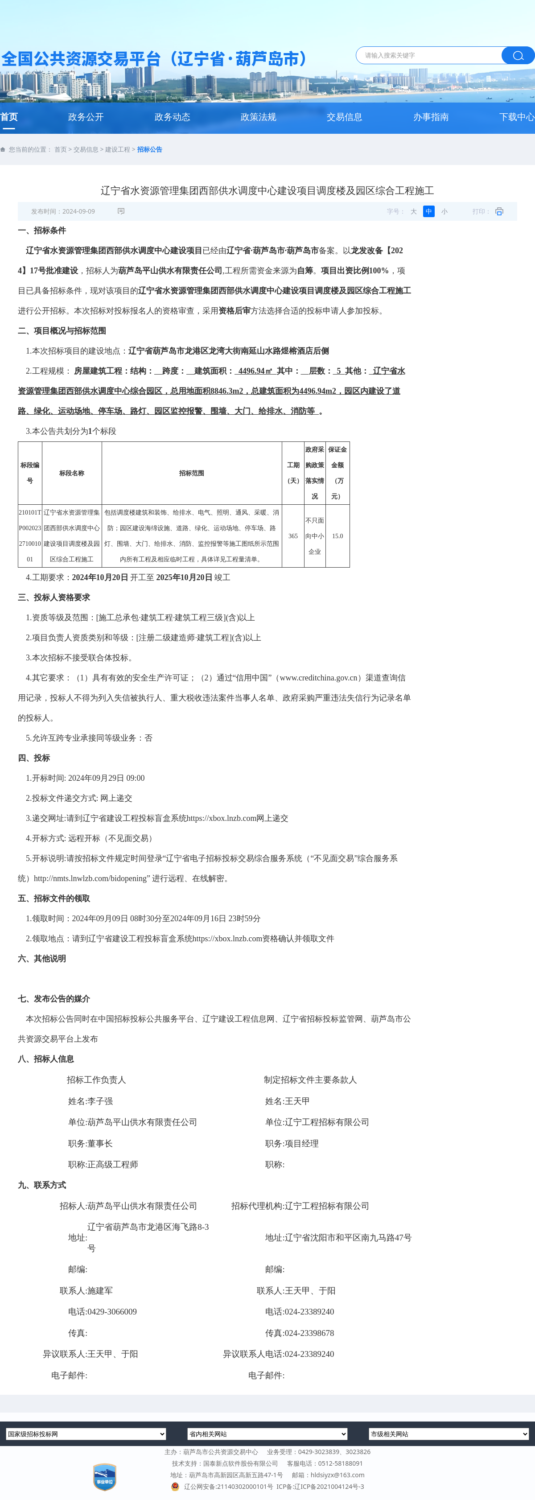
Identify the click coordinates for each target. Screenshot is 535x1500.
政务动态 (172, 117)
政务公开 (86, 117)
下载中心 (517, 117)
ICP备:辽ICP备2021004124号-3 (320, 1486)
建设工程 (117, 149)
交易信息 (344, 117)
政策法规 (258, 117)
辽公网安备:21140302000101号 (223, 1486)
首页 (9, 117)
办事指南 (431, 117)
